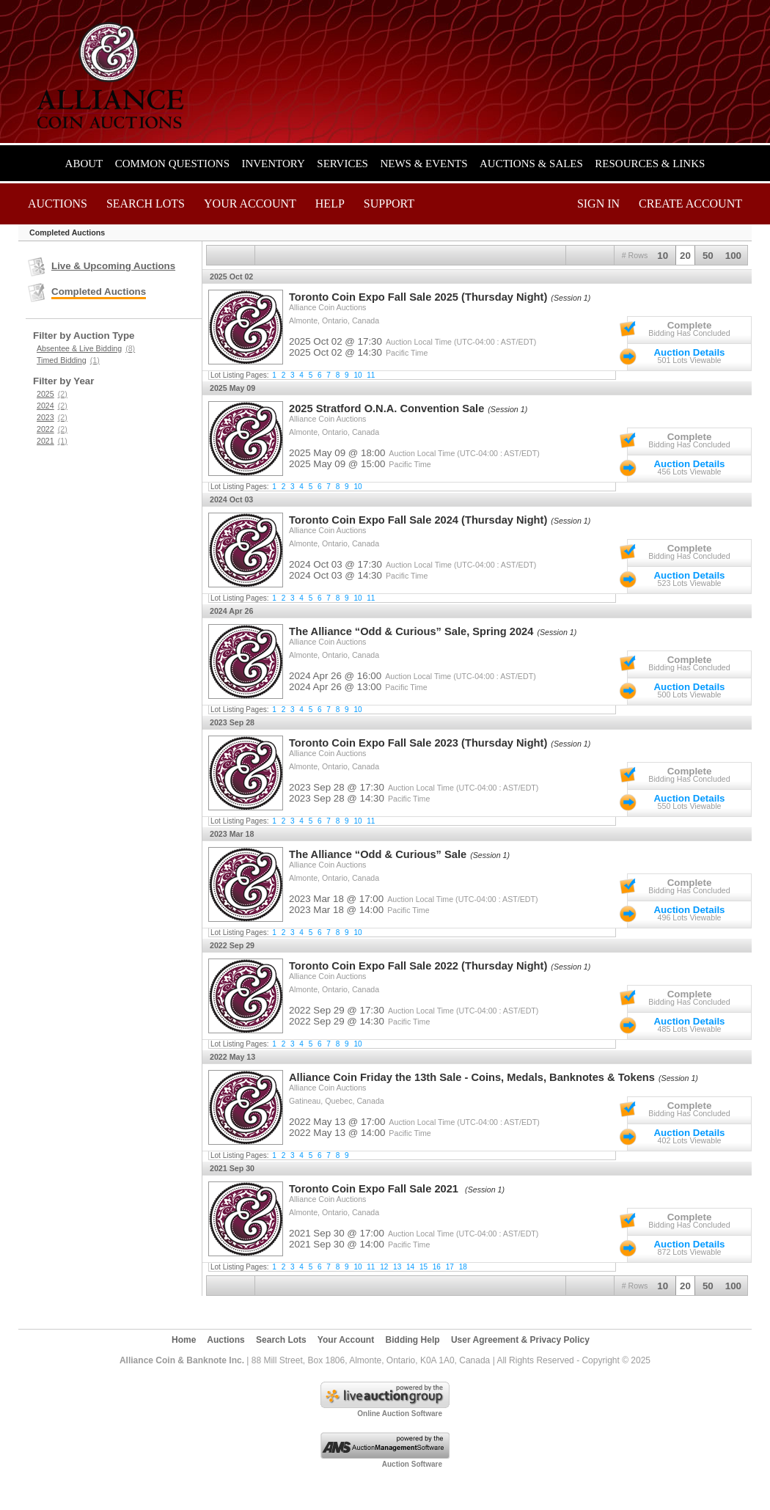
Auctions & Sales (531, 163)
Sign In (598, 203)
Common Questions (172, 163)
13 (397, 1267)
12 (384, 1267)
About (84, 163)
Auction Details (689, 352)
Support (389, 203)
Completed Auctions (98, 291)
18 (463, 1267)
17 (450, 1267)
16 (437, 1267)
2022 (52, 429)
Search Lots (145, 203)
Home (184, 1340)
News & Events (423, 163)
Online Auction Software (399, 1414)
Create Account (690, 203)
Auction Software (412, 1464)
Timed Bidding (68, 360)
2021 (52, 440)
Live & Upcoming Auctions (113, 265)
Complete (689, 325)
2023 (52, 417)
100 (733, 255)
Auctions (57, 203)
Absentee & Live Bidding (86, 348)
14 (410, 1267)
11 (371, 375)
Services (342, 163)
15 (423, 1267)
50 (708, 255)
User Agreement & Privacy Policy (520, 1340)
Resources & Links (650, 163)
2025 (52, 393)
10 (662, 255)
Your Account (250, 203)
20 (685, 255)
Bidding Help (413, 1340)
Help (330, 203)
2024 (52, 405)
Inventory (272, 163)
